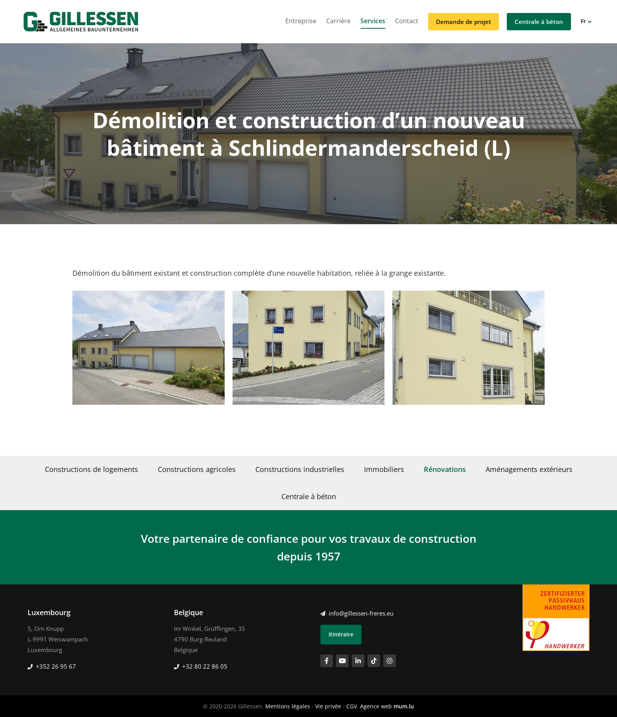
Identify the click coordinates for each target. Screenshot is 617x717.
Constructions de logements (91, 469)
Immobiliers (384, 469)
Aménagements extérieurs (529, 469)
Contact (406, 21)
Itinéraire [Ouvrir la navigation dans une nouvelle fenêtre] (341, 634)
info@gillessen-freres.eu (361, 613)
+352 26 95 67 (56, 666)
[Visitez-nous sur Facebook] (326, 660)
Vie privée (328, 706)
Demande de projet (463, 22)
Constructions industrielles (299, 469)
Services (372, 21)
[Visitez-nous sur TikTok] (374, 660)
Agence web (376, 706)
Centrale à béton (539, 22)
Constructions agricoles (197, 469)
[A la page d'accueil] (81, 21)
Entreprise (300, 21)
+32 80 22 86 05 (204, 666)
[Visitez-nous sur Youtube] (342, 660)
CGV (351, 706)
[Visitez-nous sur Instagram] (389, 660)
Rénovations (445, 469)
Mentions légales (287, 706)
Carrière (338, 21)
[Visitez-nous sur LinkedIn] (358, 660)
